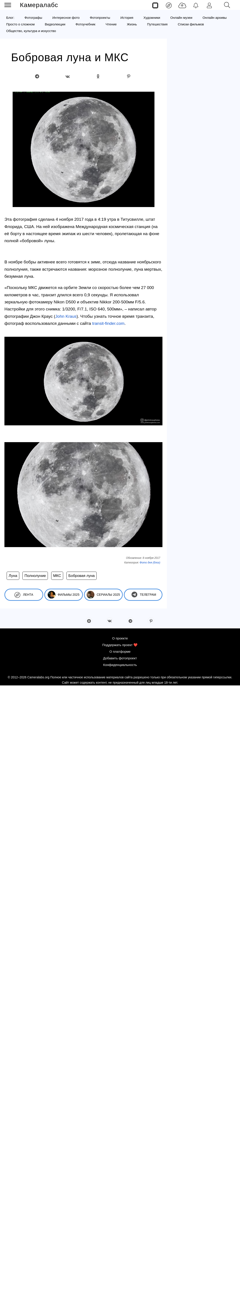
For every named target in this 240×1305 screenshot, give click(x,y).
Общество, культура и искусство (31, 31)
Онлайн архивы (215, 17)
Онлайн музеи (181, 17)
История (126, 17)
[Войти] (209, 5)
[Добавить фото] (182, 5)
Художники (151, 17)
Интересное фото (66, 17)
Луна (13, 576)
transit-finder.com (108, 323)
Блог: (10, 17)
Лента (23, 594)
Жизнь (132, 24)
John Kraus (65, 316)
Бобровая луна (81, 576)
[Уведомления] (196, 5)
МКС (57, 576)
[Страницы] (155, 5)
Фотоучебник (86, 24)
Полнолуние (35, 576)
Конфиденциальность (120, 665)
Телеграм (143, 594)
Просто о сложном (20, 24)
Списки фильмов (191, 24)
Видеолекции (55, 24)
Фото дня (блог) (150, 562)
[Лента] (169, 5)
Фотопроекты (100, 17)
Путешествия (157, 24)
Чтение (111, 24)
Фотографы (33, 17)
